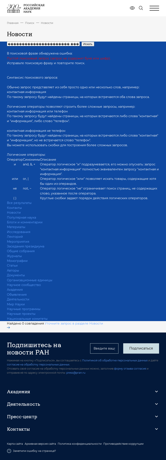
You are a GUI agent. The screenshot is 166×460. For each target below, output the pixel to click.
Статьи (12, 265)
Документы (16, 275)
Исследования (18, 232)
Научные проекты (21, 314)
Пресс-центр (22, 416)
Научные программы (23, 309)
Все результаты (19, 203)
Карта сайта (15, 443)
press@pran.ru (75, 372)
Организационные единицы (29, 280)
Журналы (14, 256)
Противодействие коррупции (123, 443)
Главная (13, 23)
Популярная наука (21, 217)
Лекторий (15, 237)
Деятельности (18, 299)
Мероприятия (18, 242)
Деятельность (23, 404)
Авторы (13, 270)
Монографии (17, 261)
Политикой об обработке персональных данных (115, 360)
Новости (47, 23)
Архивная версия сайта (40, 443)
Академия (15, 290)
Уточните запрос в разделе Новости (55, 325)
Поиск (29, 23)
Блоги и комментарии (25, 222)
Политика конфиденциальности (80, 443)
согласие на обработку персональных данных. (38, 364)
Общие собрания (21, 251)
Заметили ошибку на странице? (31, 451)
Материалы (16, 227)
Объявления (17, 295)
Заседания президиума (25, 246)
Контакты (14, 208)
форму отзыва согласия (130, 368)
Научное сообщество (24, 285)
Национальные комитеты (27, 319)
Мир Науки (16, 304)
